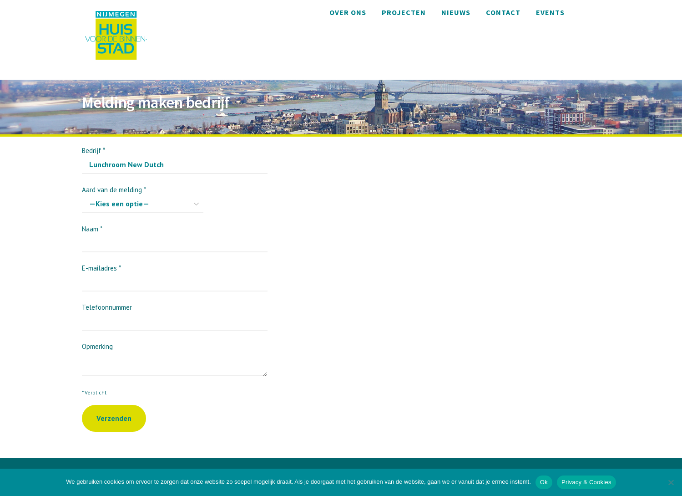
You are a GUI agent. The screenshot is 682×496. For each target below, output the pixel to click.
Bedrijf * (175, 157)
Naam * (175, 236)
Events (550, 12)
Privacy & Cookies (586, 482)
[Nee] (670, 482)
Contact (503, 12)
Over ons (347, 12)
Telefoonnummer (175, 314)
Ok (544, 482)
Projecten (404, 12)
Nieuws (455, 12)
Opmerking (174, 355)
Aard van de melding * (142, 196)
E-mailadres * (175, 275)
